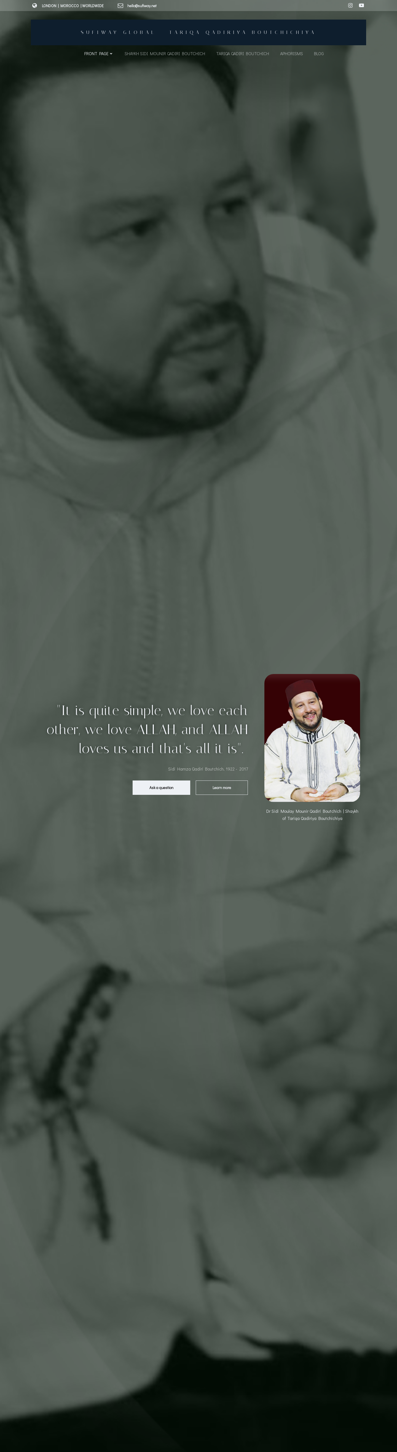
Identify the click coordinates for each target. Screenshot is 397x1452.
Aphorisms (291, 53)
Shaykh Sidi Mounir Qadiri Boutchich (165, 53)
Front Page (99, 53)
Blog (319, 53)
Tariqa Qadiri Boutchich (242, 53)
